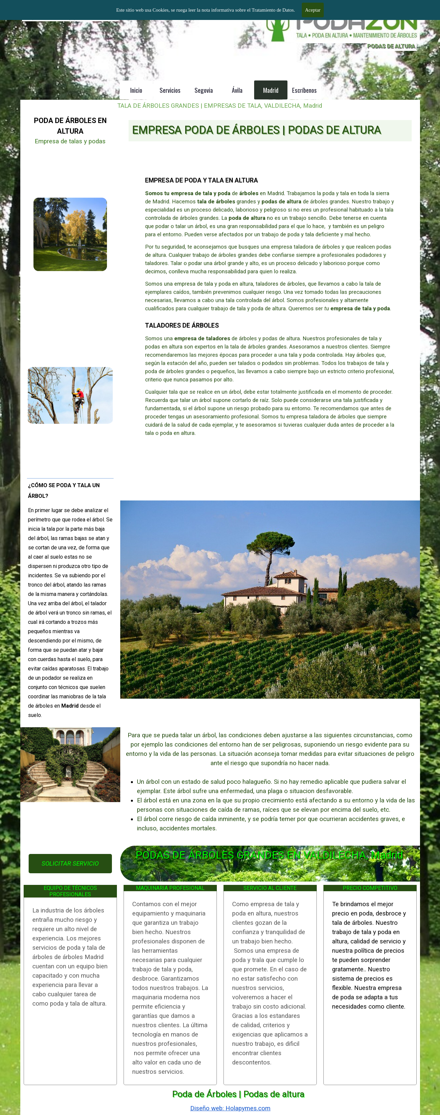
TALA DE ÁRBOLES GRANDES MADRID (98, 6)
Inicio (136, 89)
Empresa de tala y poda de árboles (69, 16)
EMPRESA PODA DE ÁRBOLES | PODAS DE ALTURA (256, 129)
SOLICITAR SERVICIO (70, 863)
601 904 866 (311, 9)
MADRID (311, 3)
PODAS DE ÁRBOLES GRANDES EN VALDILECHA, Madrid (269, 855)
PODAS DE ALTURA (391, 46)
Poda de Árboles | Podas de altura (238, 1094)
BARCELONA (364, 3)
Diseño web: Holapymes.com (230, 1108)
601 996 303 (364, 9)
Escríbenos (304, 89)
